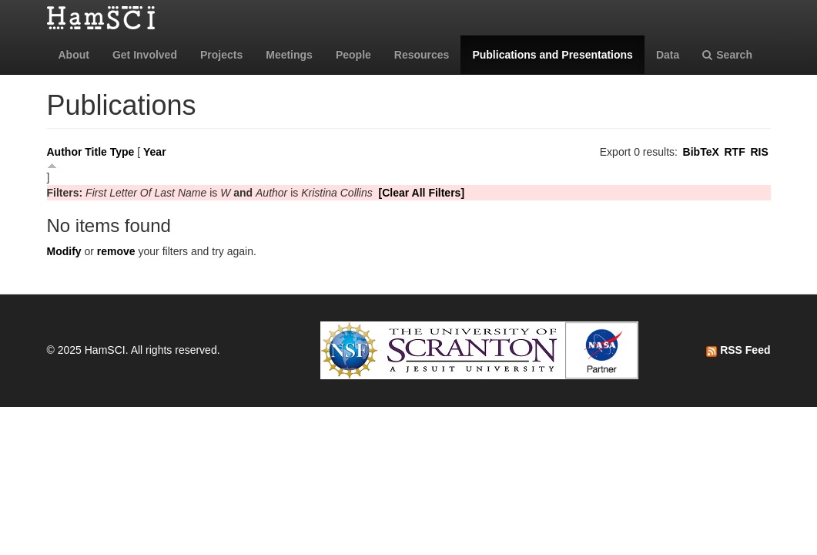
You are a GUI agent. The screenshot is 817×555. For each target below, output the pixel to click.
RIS (759, 152)
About (74, 55)
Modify (64, 251)
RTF (734, 152)
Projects (221, 55)
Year (154, 152)
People (353, 55)
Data (667, 55)
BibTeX (701, 152)
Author (64, 152)
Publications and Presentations (552, 55)
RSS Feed (738, 350)
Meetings (289, 55)
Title (96, 152)
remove (116, 251)
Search (727, 55)
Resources (422, 55)
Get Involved (144, 55)
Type (122, 152)
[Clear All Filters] (422, 193)
